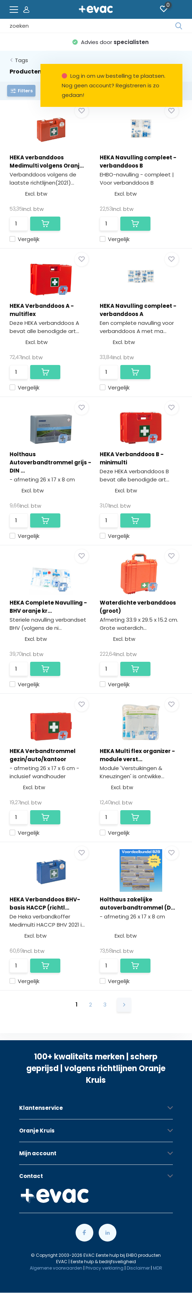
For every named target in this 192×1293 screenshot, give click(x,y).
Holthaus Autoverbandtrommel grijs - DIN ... (50, 462)
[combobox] (92, 26)
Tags (21, 60)
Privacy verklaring (105, 1268)
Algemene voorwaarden (56, 1268)
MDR (157, 1268)
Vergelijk (24, 239)
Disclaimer (138, 1268)
